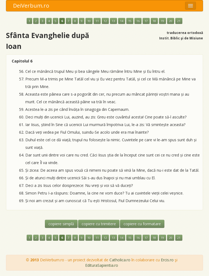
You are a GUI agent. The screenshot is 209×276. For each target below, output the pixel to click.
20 (170, 21)
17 (146, 21)
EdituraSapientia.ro (101, 265)
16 (138, 21)
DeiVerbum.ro (31, 5)
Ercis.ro (167, 259)
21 (178, 21)
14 (121, 21)
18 (154, 21)
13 (113, 21)
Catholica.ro (119, 259)
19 (162, 21)
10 (89, 21)
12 (105, 21)
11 (97, 21)
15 (129, 21)
